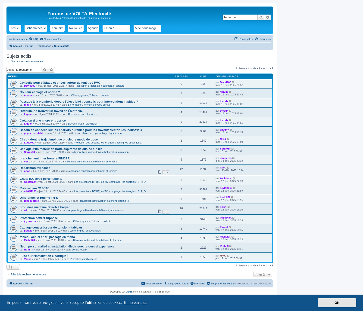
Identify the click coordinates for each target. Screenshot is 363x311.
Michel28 (29, 240)
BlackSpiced (31, 200)
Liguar (28, 114)
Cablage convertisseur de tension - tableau (51, 227)
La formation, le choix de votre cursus (89, 104)
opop (27, 171)
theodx (224, 101)
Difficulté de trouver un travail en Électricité (51, 111)
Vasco (27, 259)
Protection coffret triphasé (39, 218)
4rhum (28, 95)
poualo (28, 230)
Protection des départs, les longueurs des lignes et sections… (109, 142)
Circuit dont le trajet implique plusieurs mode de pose (59, 139)
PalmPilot (226, 217)
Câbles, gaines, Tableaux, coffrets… (91, 95)
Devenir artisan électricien (82, 114)
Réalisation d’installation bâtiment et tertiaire (99, 85)
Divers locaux (79, 249)
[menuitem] (33, 39)
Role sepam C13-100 (34, 188)
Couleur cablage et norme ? (40, 92)
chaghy (224, 129)
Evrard (224, 227)
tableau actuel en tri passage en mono (47, 237)
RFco (223, 255)
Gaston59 (30, 181)
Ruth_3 (28, 249)
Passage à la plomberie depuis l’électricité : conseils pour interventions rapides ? (79, 101)
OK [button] (337, 303)
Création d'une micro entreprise (43, 120)
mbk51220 (30, 191)
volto (27, 161)
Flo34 (223, 206)
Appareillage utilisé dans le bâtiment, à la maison (100, 152)
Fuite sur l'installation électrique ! (44, 256)
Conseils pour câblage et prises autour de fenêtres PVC (60, 82)
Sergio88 (29, 152)
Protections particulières (83, 259)
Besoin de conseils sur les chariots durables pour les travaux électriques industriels (81, 130)
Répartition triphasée (35, 168)
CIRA (223, 139)
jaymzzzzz (30, 221)
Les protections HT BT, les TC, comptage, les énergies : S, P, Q (110, 181)
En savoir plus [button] (135, 303)
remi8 (27, 104)
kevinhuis (226, 178)
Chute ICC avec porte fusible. (41, 178)
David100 (29, 85)
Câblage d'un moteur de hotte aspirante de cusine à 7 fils (61, 149)
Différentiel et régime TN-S (39, 197)
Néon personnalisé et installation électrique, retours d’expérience (67, 246)
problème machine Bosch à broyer (45, 207)
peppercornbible (34, 133)
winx (27, 210)
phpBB (129, 291)
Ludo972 (29, 142)
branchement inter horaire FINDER (45, 158)
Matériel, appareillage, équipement (102, 133)
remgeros (226, 158)
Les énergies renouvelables (85, 230)
